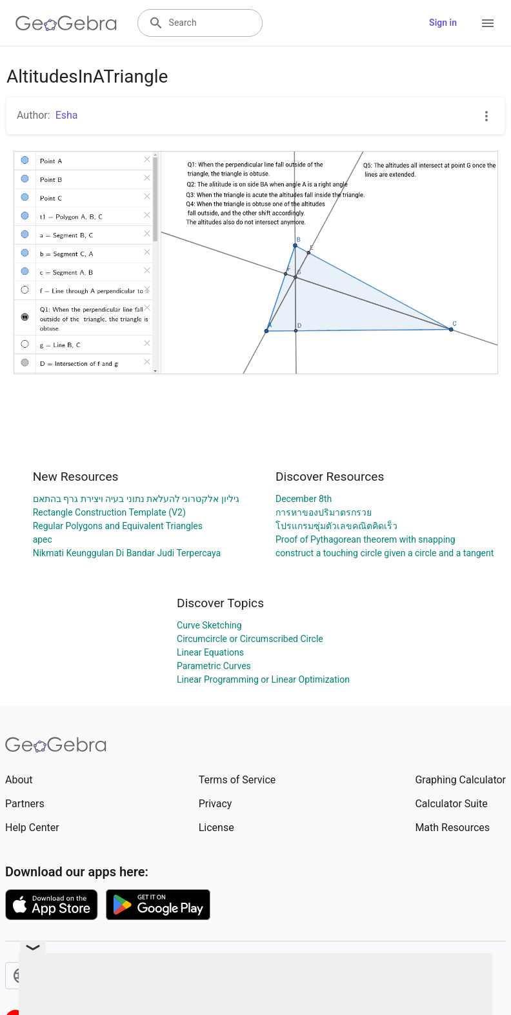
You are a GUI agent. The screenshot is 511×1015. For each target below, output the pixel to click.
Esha (66, 115)
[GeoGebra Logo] (66, 23)
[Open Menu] (488, 23)
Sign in (443, 22)
